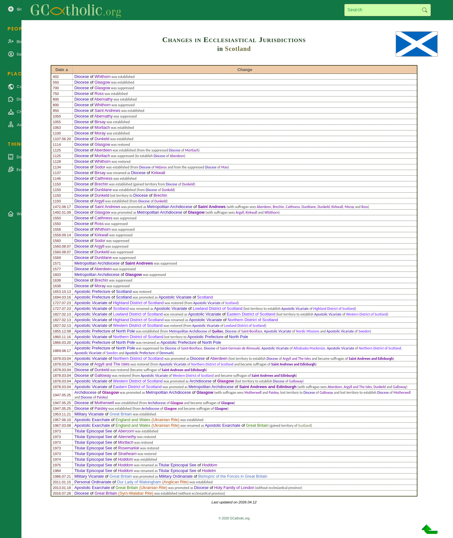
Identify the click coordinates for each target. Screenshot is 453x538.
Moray (100, 133)
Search (424, 10)
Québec (217, 331)
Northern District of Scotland (253, 319)
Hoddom (125, 459)
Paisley (273, 392)
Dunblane (103, 189)
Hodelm (209, 470)
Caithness (103, 178)
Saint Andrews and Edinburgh (371, 358)
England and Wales (132, 419)
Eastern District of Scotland (251, 314)
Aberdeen (103, 150)
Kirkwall (158, 172)
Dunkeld (101, 138)
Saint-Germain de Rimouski (240, 348)
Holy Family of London (234, 487)
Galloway (102, 375)
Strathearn (127, 453)
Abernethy (127, 436)
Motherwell (253, 392)
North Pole (125, 331)
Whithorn (102, 76)
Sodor (99, 167)
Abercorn (126, 431)
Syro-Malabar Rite (136, 493)
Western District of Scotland (366, 314)
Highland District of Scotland (138, 302)
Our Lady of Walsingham (139, 482)
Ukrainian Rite (165, 419)
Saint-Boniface (251, 331)
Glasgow (102, 82)
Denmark (166, 353)
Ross (98, 93)
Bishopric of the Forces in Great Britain (232, 476)
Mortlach (102, 127)
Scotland (238, 48)
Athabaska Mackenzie (309, 348)
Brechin (101, 184)
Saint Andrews (107, 110)
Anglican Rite (175, 482)
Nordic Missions (307, 331)
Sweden (364, 331)
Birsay (100, 121)
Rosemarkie (128, 448)
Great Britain (120, 414)
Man (224, 167)
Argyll (99, 201)
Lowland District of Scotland (218, 308)
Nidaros (161, 167)
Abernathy (103, 99)
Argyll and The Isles (297, 358)
